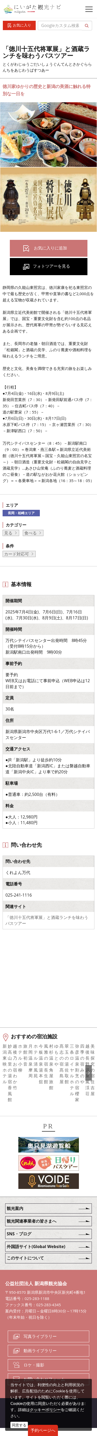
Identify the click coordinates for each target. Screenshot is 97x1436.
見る (8, 533)
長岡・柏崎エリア (21, 513)
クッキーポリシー (45, 1409)
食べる (30, 533)
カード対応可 (16, 554)
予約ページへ (43, 1430)
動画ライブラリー (40, 1359)
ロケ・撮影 (34, 1373)
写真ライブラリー (40, 1344)
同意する (19, 1425)
